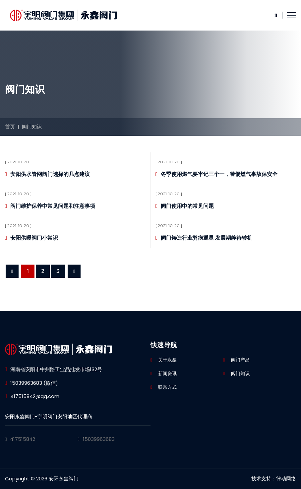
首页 (10, 126)
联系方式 (167, 387)
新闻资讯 (167, 373)
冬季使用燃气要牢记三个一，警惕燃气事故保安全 (219, 174)
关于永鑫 (167, 360)
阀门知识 (32, 126)
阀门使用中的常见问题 (187, 206)
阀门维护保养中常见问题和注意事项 (52, 206)
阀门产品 (240, 360)
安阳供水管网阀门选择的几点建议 (50, 174)
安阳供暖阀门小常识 (34, 238)
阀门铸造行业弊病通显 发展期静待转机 (206, 238)
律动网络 (286, 478)
